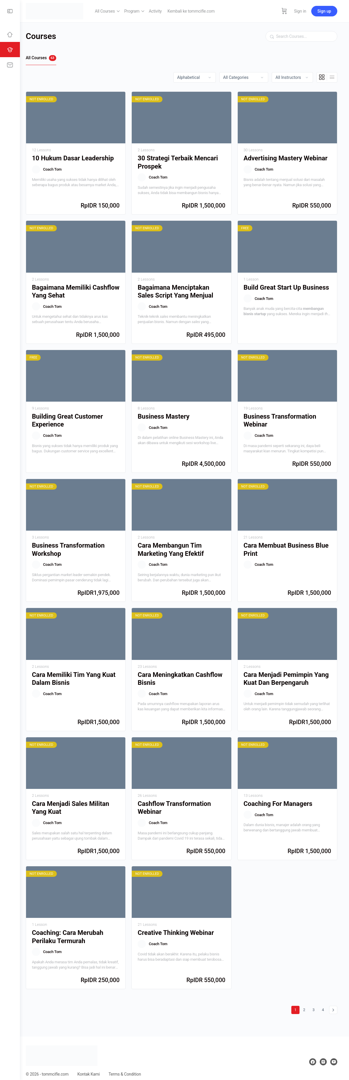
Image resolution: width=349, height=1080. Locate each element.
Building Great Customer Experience (73, 417)
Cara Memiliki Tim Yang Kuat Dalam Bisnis (80, 673)
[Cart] (284, 11)
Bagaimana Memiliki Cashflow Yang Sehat (68, 289)
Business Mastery (168, 413)
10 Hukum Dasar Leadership (79, 157)
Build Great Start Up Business (288, 285)
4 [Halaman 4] (324, 1002)
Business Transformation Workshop (74, 545)
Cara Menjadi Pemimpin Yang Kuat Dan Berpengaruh (288, 673)
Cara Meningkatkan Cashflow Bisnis (184, 673)
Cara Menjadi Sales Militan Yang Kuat (76, 801)
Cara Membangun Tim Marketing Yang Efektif (175, 545)
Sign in (300, 11)
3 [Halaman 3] (315, 1002)
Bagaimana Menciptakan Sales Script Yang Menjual (179, 289)
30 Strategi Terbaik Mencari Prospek (182, 161)
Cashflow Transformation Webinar (178, 801)
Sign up (324, 11)
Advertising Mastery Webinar (287, 157)
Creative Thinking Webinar (180, 925)
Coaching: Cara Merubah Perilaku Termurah (73, 929)
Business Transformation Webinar (281, 417)
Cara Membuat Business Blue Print (288, 545)
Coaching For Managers (279, 797)
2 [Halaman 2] (305, 1002)
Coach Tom (58, 168)
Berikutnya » (333, 1003)
